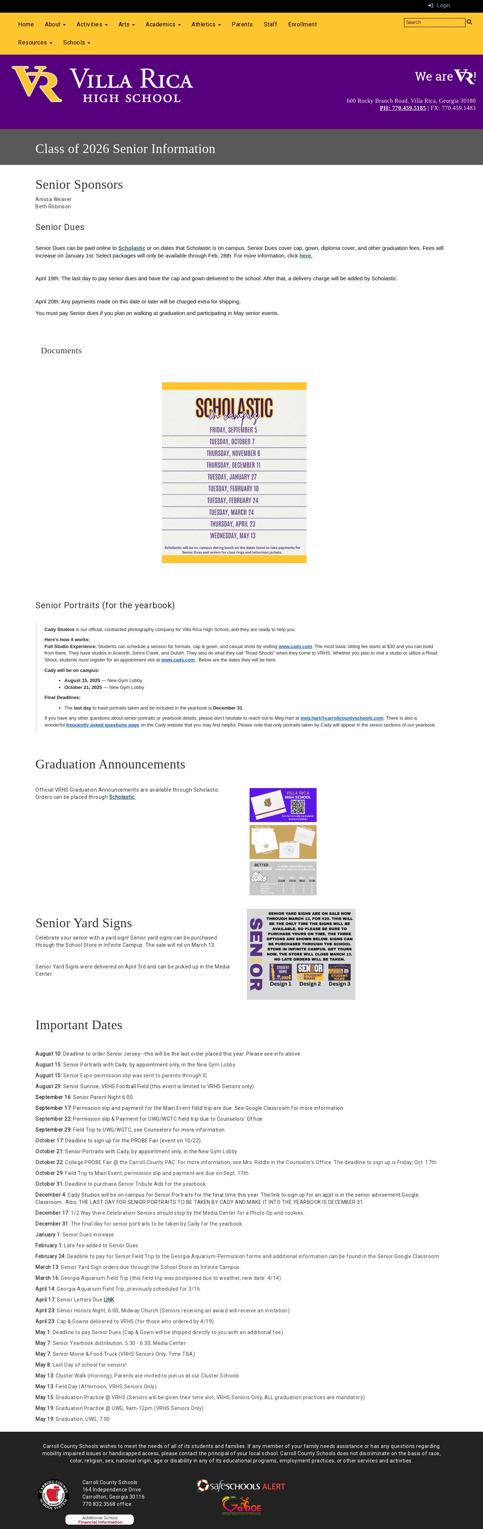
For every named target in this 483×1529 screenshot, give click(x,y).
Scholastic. (122, 797)
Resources (35, 42)
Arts (127, 24)
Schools (76, 42)
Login (439, 5)
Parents (242, 24)
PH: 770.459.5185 (403, 108)
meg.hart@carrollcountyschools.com (341, 718)
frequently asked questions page (102, 725)
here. (305, 255)
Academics (163, 24)
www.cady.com (295, 646)
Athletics (206, 24)
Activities (92, 24)
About (55, 24)
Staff (271, 24)
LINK (109, 1300)
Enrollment (302, 24)
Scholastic (131, 248)
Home (26, 24)
